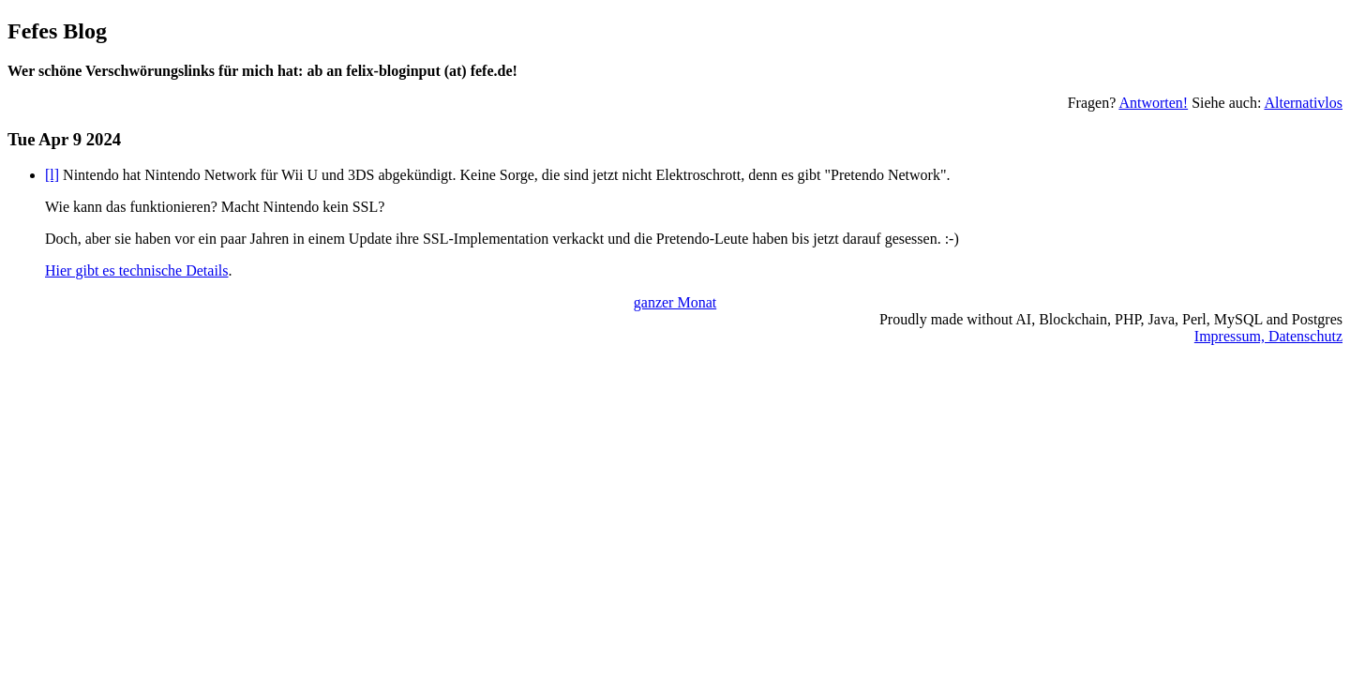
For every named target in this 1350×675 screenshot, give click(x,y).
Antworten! (1153, 103)
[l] (52, 175)
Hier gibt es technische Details (137, 270)
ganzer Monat (675, 302)
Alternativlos (1303, 103)
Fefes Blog (57, 31)
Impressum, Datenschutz (1268, 336)
